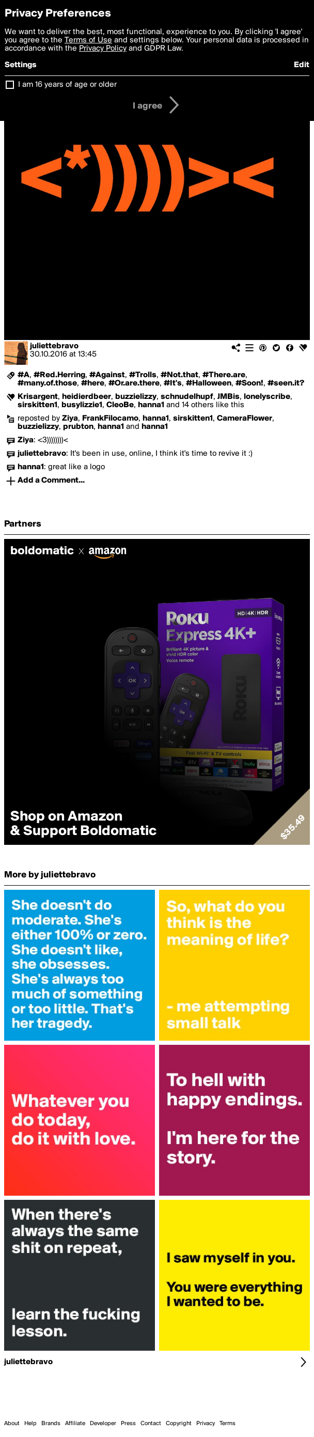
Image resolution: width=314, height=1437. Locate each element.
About (12, 1423)
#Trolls (142, 375)
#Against (107, 375)
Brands (50, 1423)
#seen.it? (286, 383)
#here (92, 383)
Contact (150, 1423)
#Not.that (179, 375)
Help (30, 1423)
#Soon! (249, 383)
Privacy (205, 1423)
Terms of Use (88, 40)
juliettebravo (54, 346)
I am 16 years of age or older (67, 85)
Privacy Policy (103, 48)
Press (128, 1423)
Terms (227, 1423)
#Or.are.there (134, 383)
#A (23, 375)
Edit (301, 65)
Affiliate (75, 1423)
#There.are (223, 375)
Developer (103, 1423)
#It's (173, 383)
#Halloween (208, 383)
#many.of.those (47, 383)
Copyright (179, 1423)
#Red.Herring (59, 375)
